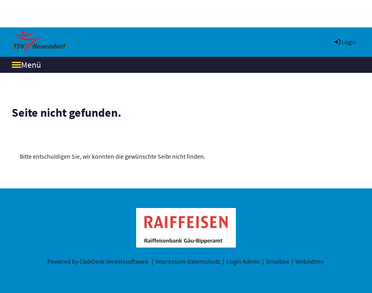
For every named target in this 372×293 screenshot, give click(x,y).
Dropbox (277, 261)
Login (344, 42)
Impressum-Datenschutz (188, 261)
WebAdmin (309, 261)
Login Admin (243, 261)
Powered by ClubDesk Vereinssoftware (97, 261)
